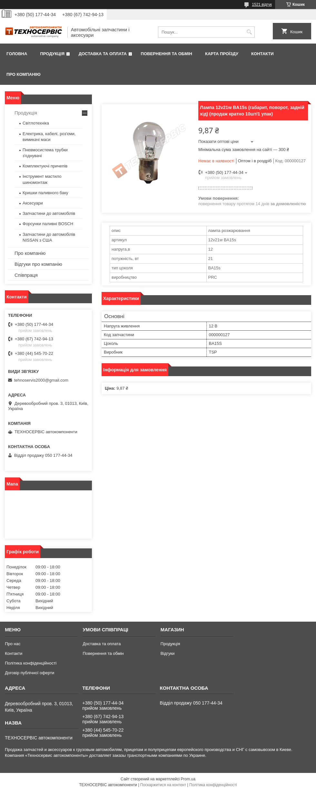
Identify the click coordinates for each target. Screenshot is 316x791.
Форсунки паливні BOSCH (48, 223)
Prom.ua (188, 779)
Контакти (262, 53)
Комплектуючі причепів (45, 166)
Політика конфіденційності (30, 663)
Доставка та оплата (103, 53)
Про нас (12, 643)
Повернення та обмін (166, 53)
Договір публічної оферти (29, 672)
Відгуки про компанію (38, 264)
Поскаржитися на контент (163, 785)
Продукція (52, 53)
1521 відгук (262, 4)
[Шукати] (249, 32)
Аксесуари (33, 203)
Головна (16, 53)
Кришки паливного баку (45, 192)
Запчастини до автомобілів (49, 213)
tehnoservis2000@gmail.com (41, 380)
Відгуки (167, 653)
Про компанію (23, 74)
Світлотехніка (36, 123)
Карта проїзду (221, 53)
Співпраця (26, 275)
